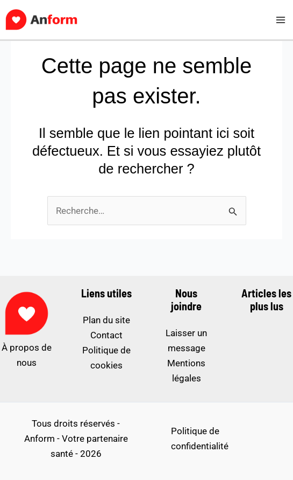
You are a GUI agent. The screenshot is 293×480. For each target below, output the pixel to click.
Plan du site (106, 320)
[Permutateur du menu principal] (281, 20)
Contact (106, 335)
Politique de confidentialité (199, 438)
